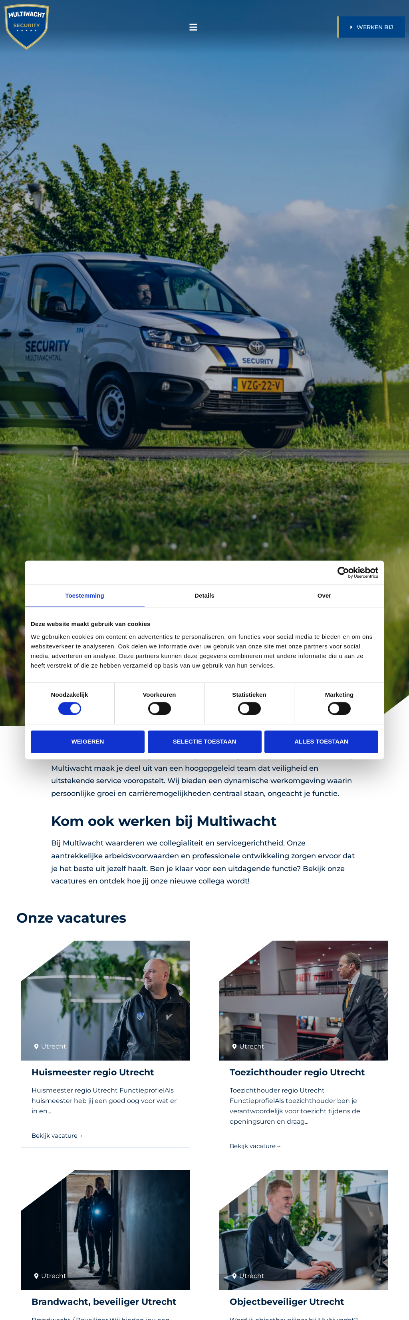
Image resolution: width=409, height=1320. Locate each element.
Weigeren (87, 741)
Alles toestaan (321, 741)
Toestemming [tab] (84, 595)
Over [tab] (325, 595)
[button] (193, 27)
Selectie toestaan (204, 741)
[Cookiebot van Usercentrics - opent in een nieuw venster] (343, 572)
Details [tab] (204, 595)
